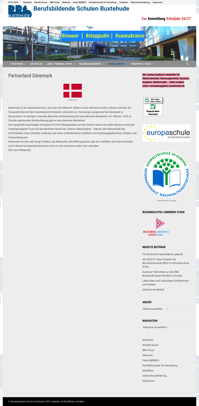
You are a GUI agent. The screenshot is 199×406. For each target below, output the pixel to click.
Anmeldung (156, 18)
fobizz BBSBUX (79, 2)
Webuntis (66, 2)
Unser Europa (116, 64)
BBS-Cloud (54, 2)
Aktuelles (36, 64)
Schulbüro (123, 2)
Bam (82, 401)
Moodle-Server (40, 2)
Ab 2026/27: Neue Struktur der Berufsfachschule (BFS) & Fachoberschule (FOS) (165, 263)
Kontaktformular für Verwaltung (102, 2)
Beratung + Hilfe (141, 64)
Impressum (158, 2)
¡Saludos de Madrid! (153, 289)
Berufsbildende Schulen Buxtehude (81, 8)
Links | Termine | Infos (59, 64)
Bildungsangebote (90, 64)
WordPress (69, 401)
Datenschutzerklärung (140, 2)
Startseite (27, 2)
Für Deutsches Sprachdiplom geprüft (162, 254)
